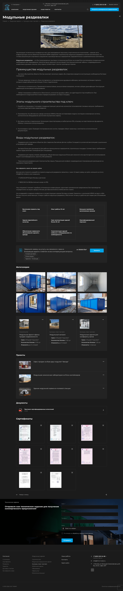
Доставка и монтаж (8, 568)
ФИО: (63, 504)
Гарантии (5, 566)
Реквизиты (6, 564)
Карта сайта (65, 563)
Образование (36, 568)
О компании (6, 559)
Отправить (67, 540)
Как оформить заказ (8, 570)
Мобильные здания (37, 566)
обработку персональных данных (83, 533)
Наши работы (66, 556)
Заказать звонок (113, 4)
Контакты (65, 559)
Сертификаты (7, 561)
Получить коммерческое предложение (104, 9)
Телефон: (64, 518)
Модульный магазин (58, 335)
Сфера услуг (35, 570)
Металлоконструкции (38, 573)
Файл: (63, 525)
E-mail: (64, 511)
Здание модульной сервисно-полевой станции (52, 388)
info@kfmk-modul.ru (99, 561)
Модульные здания (38, 556)
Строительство (36, 559)
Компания (6, 556)
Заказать (97, 250)
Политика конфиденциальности (111, 586)
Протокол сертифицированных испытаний (39, 409)
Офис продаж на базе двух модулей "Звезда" (50, 362)
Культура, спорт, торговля (39, 564)
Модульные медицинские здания (41, 561)
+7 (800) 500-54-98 (100, 4)
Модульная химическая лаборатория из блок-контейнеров (56, 375)
